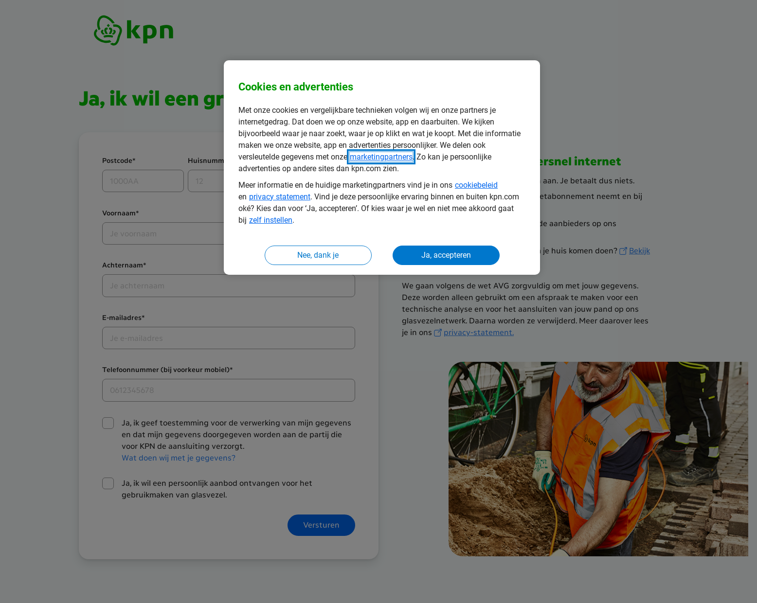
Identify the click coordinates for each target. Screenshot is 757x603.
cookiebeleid (476, 185)
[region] (382, 167)
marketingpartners (381, 156)
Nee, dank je (318, 255)
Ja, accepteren (446, 255)
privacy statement (279, 196)
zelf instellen (270, 220)
